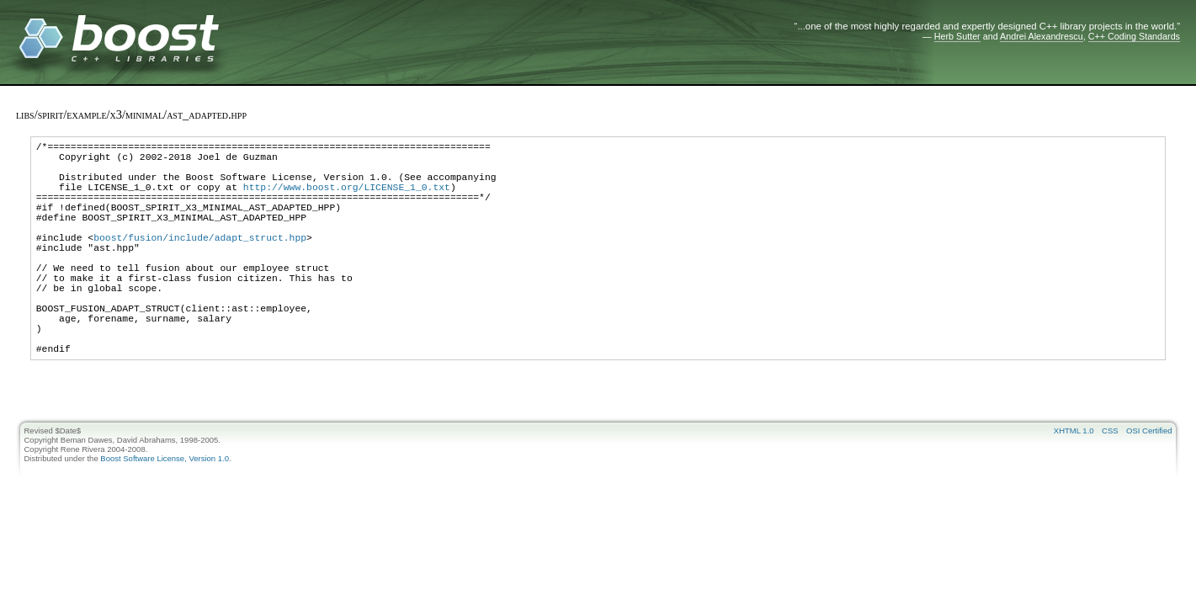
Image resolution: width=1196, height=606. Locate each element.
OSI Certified (1149, 483)
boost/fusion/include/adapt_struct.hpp (199, 262)
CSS (1110, 483)
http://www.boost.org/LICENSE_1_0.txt (346, 199)
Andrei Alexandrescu (1041, 36)
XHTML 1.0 (1074, 483)
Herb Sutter (957, 36)
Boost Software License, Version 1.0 (164, 511)
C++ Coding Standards (1134, 36)
